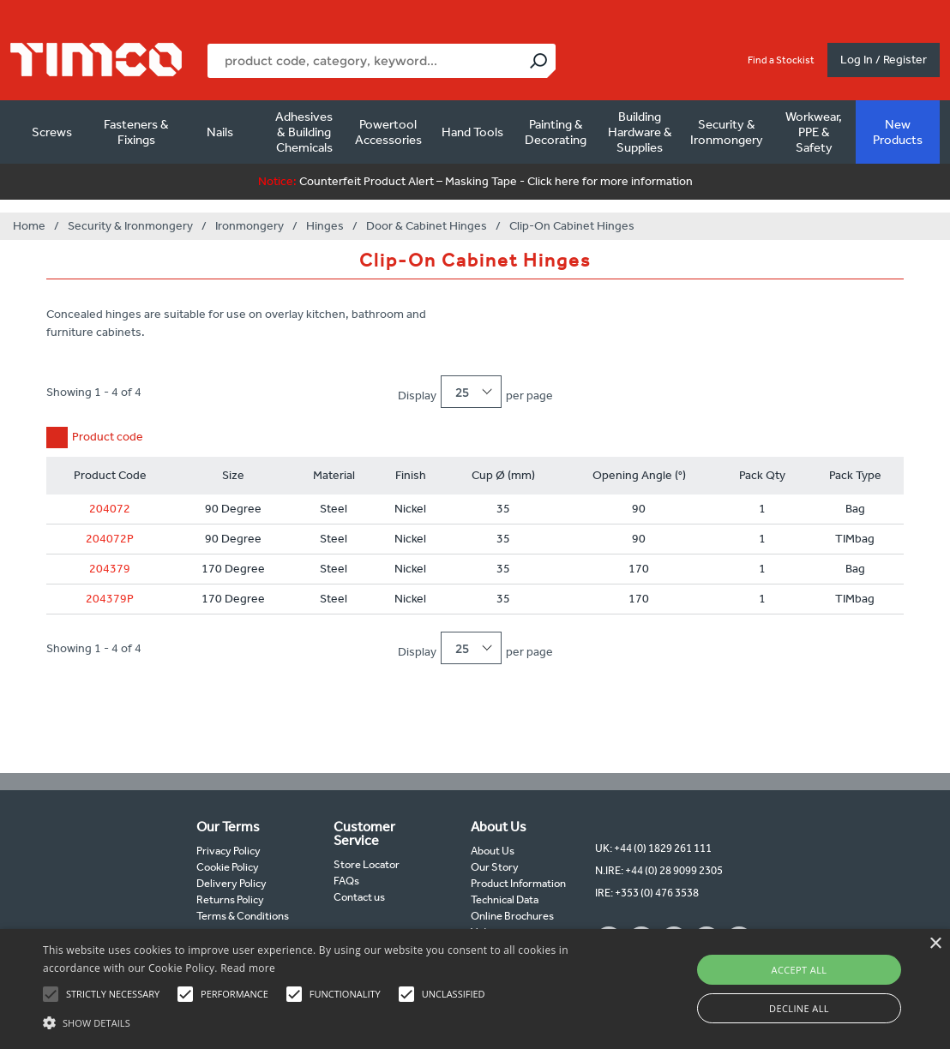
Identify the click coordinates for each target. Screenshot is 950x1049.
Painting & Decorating (555, 132)
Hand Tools (472, 132)
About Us (492, 850)
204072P (110, 538)
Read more (247, 968)
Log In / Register (883, 59)
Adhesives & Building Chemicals (304, 132)
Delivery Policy (231, 883)
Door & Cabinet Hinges (426, 226)
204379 (109, 568)
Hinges (325, 226)
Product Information (518, 883)
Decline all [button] (799, 1008)
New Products (898, 132)
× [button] (935, 944)
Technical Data (504, 899)
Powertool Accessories (388, 132)
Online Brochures (512, 915)
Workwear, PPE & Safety (813, 132)
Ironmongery (249, 226)
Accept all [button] (799, 969)
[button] (323, 1021)
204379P (110, 598)
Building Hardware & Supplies (640, 132)
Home (29, 226)
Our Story (495, 866)
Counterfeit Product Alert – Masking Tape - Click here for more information (475, 181)
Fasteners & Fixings (136, 132)
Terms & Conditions (242, 915)
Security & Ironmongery (726, 132)
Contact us (359, 896)
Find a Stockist (781, 60)
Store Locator (367, 864)
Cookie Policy (227, 866)
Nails (220, 132)
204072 (109, 508)
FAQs (346, 880)
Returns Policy (230, 899)
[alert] (475, 989)
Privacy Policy (228, 850)
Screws (52, 132)
